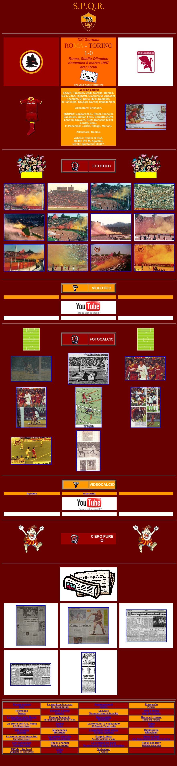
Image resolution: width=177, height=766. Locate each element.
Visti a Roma (151, 710)
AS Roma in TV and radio (104, 726)
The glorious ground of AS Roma (59, 720)
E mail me (103, 752)
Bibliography (151, 733)
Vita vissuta (21, 730)
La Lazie (104, 710)
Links (59, 749)
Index (21, 707)
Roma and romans (151, 720)
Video (151, 723)
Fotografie (151, 704)
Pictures (151, 707)
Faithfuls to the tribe (151, 745)
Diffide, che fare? (21, 749)
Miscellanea (59, 730)
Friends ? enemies (60, 745)
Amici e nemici (60, 742)
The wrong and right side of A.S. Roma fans (103, 745)
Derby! (60, 723)
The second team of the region (103, 713)
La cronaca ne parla (103, 742)
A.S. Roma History (22, 726)
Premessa (22, 710)
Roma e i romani (151, 717)
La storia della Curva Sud (21, 736)
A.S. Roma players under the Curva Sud (151, 739)
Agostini (31, 493)
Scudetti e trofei (59, 710)
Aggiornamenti (104, 704)
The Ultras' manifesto (104, 733)
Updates (104, 707)
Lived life (21, 733)
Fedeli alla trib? (151, 742)
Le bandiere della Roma (22, 717)
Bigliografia (151, 730)
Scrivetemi (103, 749)
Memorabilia (103, 717)
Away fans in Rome (151, 713)
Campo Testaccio (59, 717)
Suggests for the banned (22, 752)
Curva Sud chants (21, 745)
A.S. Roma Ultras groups (104, 739)
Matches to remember (59, 739)
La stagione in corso (59, 704)
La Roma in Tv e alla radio (103, 723)
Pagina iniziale (22, 704)
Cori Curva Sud (21, 742)
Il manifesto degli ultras (103, 730)
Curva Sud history (21, 739)
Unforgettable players (21, 720)
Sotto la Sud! (151, 736)
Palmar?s (59, 713)
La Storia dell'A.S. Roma (22, 723)
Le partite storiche (59, 736)
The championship (59, 707)
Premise (22, 713)
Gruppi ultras (104, 736)
